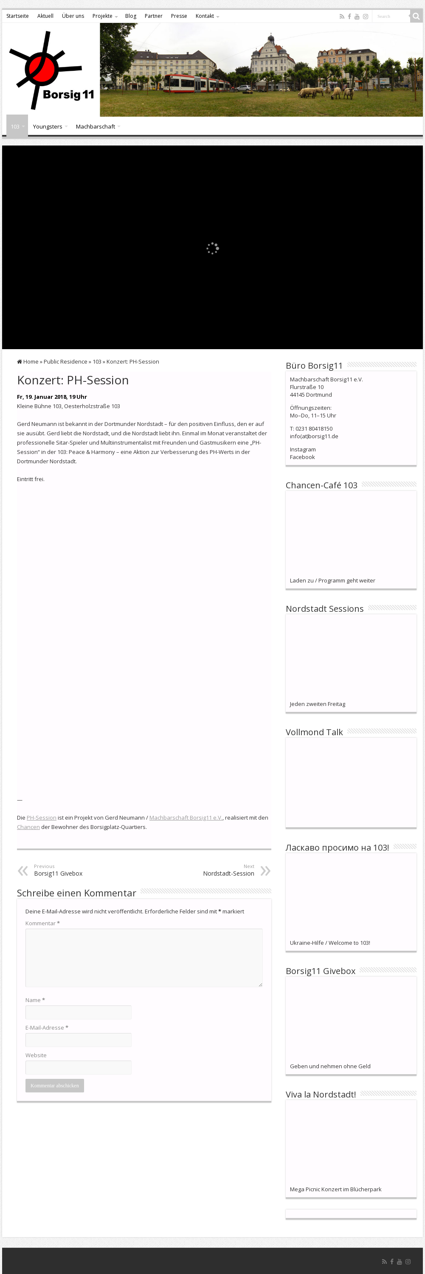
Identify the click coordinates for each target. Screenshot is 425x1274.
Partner (154, 16)
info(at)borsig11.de (314, 436)
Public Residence (65, 361)
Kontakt (205, 16)
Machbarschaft (95, 126)
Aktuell (45, 16)
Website (36, 1055)
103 (15, 126)
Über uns (73, 16)
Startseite (17, 16)
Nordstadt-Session (210, 870)
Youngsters (47, 126)
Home (28, 361)
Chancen (28, 827)
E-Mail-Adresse (46, 1027)
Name (35, 1000)
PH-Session (41, 817)
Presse (179, 16)
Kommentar (42, 923)
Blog (130, 16)
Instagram (303, 449)
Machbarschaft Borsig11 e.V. (185, 817)
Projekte (103, 16)
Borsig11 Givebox (77, 870)
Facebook (302, 457)
